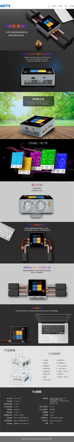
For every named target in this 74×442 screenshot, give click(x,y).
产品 (49, 6)
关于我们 (61, 6)
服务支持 (54, 6)
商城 (66, 6)
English (72, 6)
